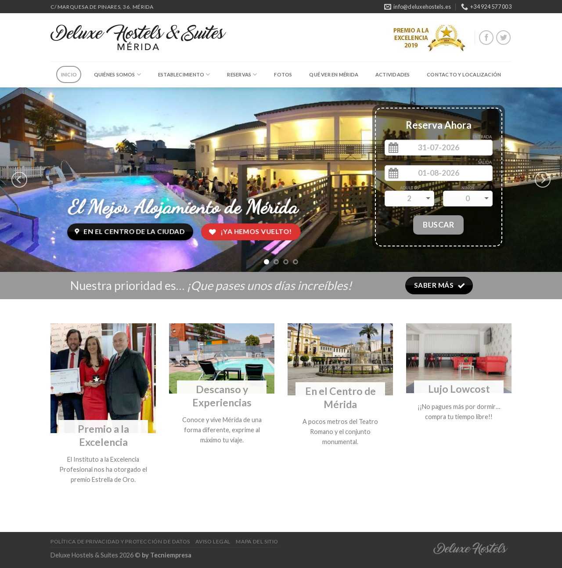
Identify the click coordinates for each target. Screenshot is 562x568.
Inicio (69, 74)
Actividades (392, 74)
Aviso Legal (213, 541)
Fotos (283, 74)
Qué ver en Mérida (333, 74)
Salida (485, 162)
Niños (467, 187)
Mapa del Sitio (257, 541)
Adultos (409, 187)
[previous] (19, 179)
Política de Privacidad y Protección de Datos (120, 541)
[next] (543, 179)
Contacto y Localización (464, 74)
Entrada (482, 136)
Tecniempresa (170, 555)
